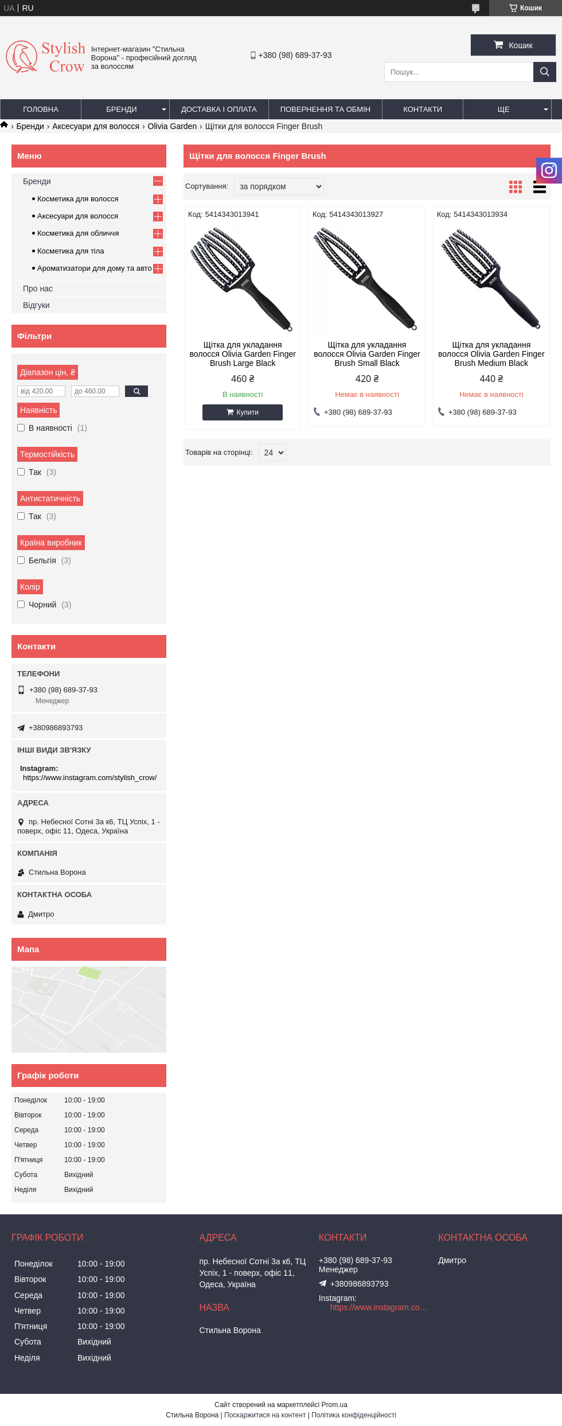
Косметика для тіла (70, 251)
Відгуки (36, 305)
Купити (247, 412)
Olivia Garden (172, 126)
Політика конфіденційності (353, 1415)
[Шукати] (544, 72)
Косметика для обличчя (78, 233)
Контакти (422, 109)
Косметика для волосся (78, 198)
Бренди (121, 109)
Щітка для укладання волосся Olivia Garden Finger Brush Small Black (367, 354)
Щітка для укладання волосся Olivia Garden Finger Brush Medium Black (491, 354)
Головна (40, 109)
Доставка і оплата (219, 109)
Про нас (38, 288)
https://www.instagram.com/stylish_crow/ (90, 777)
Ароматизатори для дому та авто (94, 268)
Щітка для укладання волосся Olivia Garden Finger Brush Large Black (242, 354)
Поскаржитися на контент (265, 1415)
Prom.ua (335, 1405)
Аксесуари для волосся (95, 126)
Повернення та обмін (325, 109)
